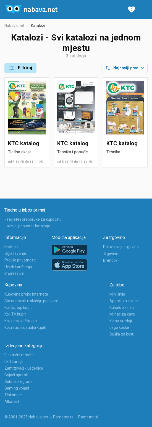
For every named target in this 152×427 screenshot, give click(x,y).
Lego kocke (119, 327)
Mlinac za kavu (122, 314)
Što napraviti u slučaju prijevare (31, 301)
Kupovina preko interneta (26, 294)
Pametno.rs (63, 417)
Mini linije (117, 294)
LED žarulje (13, 361)
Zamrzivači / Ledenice (23, 368)
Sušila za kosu (121, 334)
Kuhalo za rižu (121, 307)
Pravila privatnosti (20, 260)
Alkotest (11, 401)
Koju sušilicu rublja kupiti (25, 327)
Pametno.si (88, 417)
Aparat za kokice (124, 301)
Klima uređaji (120, 321)
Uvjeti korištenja (18, 267)
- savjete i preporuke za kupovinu (33, 219)
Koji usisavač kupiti (20, 321)
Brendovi (111, 260)
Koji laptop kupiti (18, 307)
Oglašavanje (15, 253)
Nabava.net (14, 25)
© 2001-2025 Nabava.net (26, 417)
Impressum (14, 273)
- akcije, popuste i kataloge (27, 226)
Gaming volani (16, 388)
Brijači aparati (16, 375)
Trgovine (110, 253)
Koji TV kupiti (15, 314)
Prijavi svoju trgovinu (121, 247)
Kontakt (11, 247)
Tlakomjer (13, 395)
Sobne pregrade (18, 381)
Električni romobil (19, 355)
